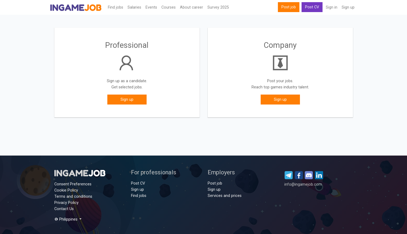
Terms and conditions (73, 196)
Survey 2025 (218, 7)
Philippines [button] (66, 219)
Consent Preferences (72, 184)
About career (191, 7)
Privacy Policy (66, 202)
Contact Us (64, 209)
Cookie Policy (66, 190)
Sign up (348, 7)
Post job (288, 7)
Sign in (331, 7)
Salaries (134, 7)
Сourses (168, 7)
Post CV (312, 7)
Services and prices (225, 195)
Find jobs (115, 7)
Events (151, 7)
